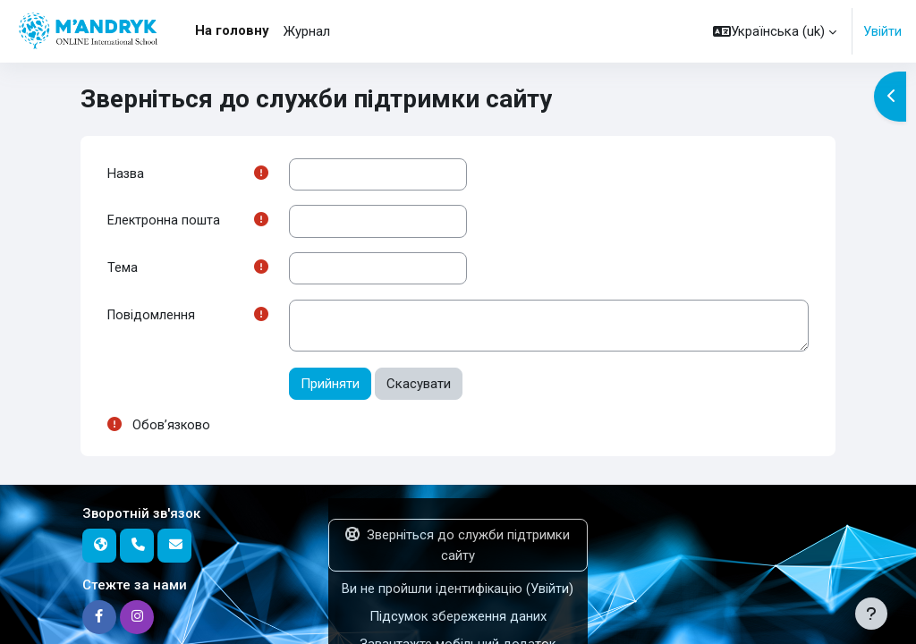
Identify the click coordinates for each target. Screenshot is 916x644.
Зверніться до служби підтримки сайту (457, 547)
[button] (774, 31)
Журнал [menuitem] (307, 31)
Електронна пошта (164, 222)
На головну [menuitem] (232, 30)
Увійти (882, 31)
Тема (122, 269)
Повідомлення (152, 317)
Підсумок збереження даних (458, 618)
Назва (126, 174)
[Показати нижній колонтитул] (871, 613)
